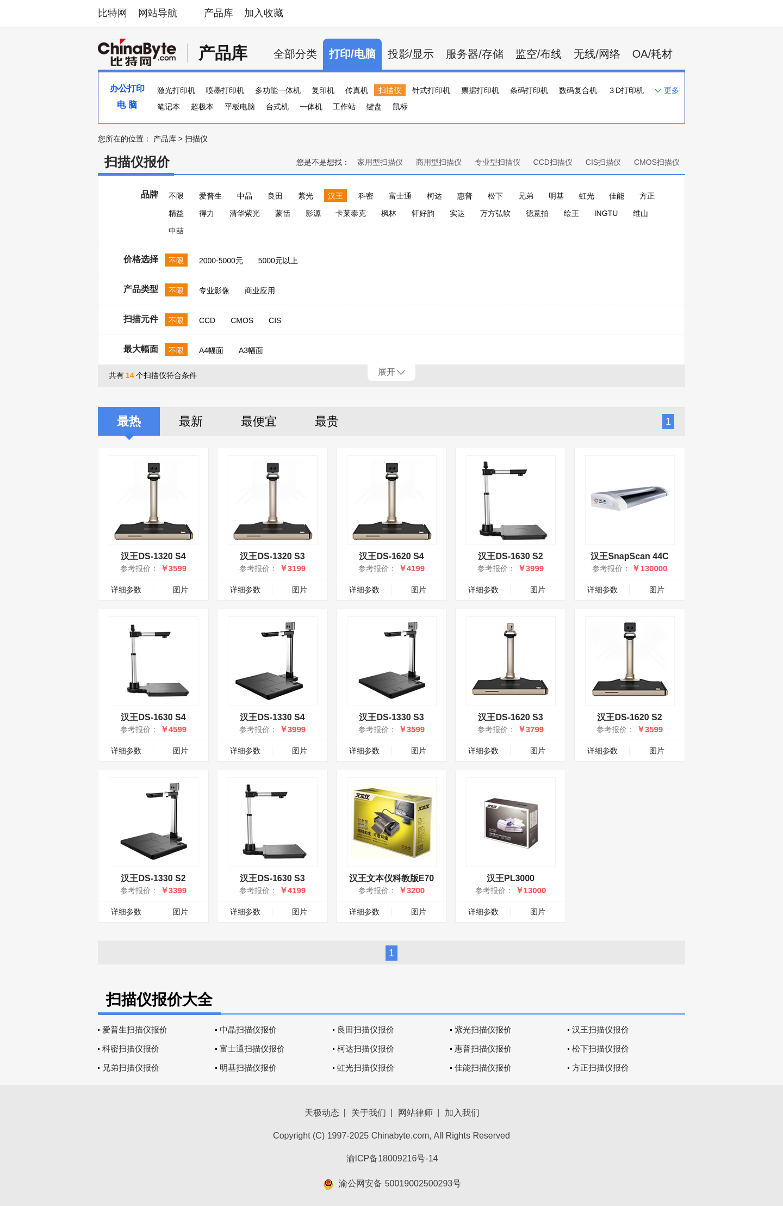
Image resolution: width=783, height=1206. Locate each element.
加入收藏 (263, 13)
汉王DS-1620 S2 (629, 717)
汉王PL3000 (511, 878)
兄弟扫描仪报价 (130, 1067)
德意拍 (537, 213)
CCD (207, 320)
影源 (313, 213)
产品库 (218, 13)
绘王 (571, 213)
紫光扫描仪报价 (483, 1029)
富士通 (400, 195)
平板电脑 (240, 106)
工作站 (344, 106)
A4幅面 (211, 350)
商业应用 (260, 290)
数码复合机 (578, 90)
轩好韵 (423, 213)
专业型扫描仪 (497, 162)
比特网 (112, 13)
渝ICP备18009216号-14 (392, 1158)
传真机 (356, 90)
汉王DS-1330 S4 (272, 717)
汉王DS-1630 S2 (510, 556)
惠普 (465, 195)
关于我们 (368, 1112)
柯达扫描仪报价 (365, 1048)
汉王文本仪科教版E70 (391, 878)
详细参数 (126, 589)
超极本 (202, 106)
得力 (206, 213)
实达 (457, 213)
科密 (366, 195)
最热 (129, 421)
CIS (275, 320)
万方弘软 (495, 213)
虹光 (586, 195)
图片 (180, 589)
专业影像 (214, 290)
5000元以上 (278, 260)
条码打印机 (529, 90)
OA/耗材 (652, 54)
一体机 (311, 106)
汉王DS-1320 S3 (272, 556)
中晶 (244, 195)
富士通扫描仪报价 (252, 1048)
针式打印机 (431, 90)
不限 (176, 195)
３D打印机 (626, 90)
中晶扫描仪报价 (248, 1029)
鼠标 (400, 106)
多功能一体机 (278, 90)
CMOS (242, 320)
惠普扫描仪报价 (483, 1048)
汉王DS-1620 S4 (391, 556)
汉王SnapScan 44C (629, 556)
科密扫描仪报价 (130, 1048)
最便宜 (259, 421)
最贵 (327, 421)
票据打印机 (480, 90)
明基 (556, 195)
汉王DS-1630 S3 (272, 878)
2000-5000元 (221, 260)
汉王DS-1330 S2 (153, 878)
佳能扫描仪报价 (483, 1067)
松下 (495, 195)
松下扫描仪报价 (600, 1048)
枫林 (388, 213)
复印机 (323, 90)
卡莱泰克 (350, 213)
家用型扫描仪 (380, 162)
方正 (647, 195)
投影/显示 (411, 54)
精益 (176, 213)
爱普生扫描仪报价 (134, 1029)
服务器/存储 (475, 54)
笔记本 (168, 106)
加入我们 (462, 1112)
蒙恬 (282, 213)
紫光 (305, 195)
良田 (275, 195)
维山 (640, 213)
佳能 (616, 195)
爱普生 (210, 195)
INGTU (606, 213)
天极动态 (321, 1112)
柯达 (434, 195)
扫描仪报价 (137, 161)
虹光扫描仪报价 (365, 1067)
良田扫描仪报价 (365, 1029)
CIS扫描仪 (603, 162)
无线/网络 (597, 54)
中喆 (176, 230)
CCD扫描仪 (553, 162)
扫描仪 (389, 90)
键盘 (374, 106)
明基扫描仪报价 (248, 1067)
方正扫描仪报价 (600, 1067)
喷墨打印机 (225, 90)
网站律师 (415, 1112)
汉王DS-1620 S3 (510, 717)
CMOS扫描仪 (657, 162)
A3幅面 (251, 350)
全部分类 (295, 54)
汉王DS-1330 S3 (391, 717)
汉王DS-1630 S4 (153, 717)
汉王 (335, 195)
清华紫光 (244, 213)
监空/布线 (538, 54)
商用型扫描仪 (439, 162)
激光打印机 (176, 90)
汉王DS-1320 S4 (153, 556)
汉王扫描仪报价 (600, 1029)
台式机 (277, 106)
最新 (191, 421)
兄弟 (525, 195)
